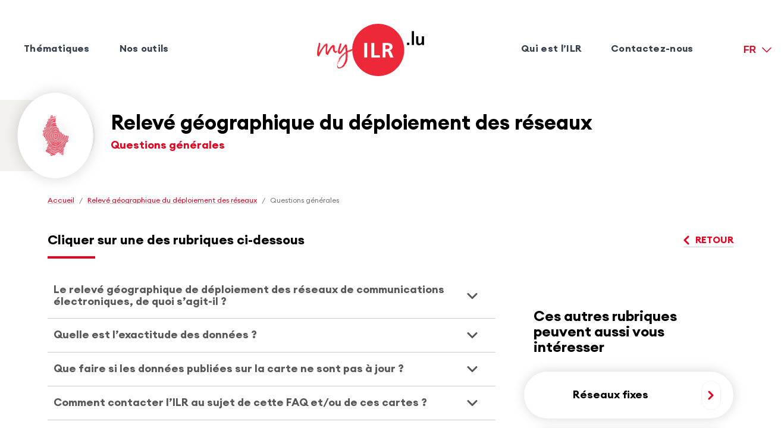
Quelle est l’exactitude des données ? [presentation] (155, 334)
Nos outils (144, 49)
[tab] (271, 296)
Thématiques (57, 49)
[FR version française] (757, 50)
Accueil (61, 200)
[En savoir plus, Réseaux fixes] (711, 395)
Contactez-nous (652, 49)
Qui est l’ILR (551, 49)
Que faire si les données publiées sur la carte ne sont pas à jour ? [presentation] (229, 368)
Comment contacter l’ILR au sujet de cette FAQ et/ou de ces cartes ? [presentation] (240, 402)
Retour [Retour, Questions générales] (708, 240)
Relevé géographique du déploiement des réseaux (172, 200)
